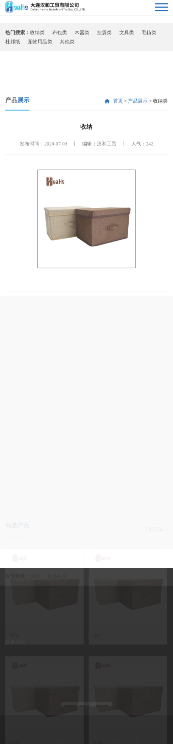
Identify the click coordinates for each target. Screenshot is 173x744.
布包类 (59, 35)
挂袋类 (104, 35)
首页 (118, 124)
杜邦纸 (12, 44)
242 (150, 167)
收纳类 (37, 35)
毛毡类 (149, 35)
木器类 (82, 35)
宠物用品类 (40, 44)
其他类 (67, 44)
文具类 (126, 35)
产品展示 (138, 124)
